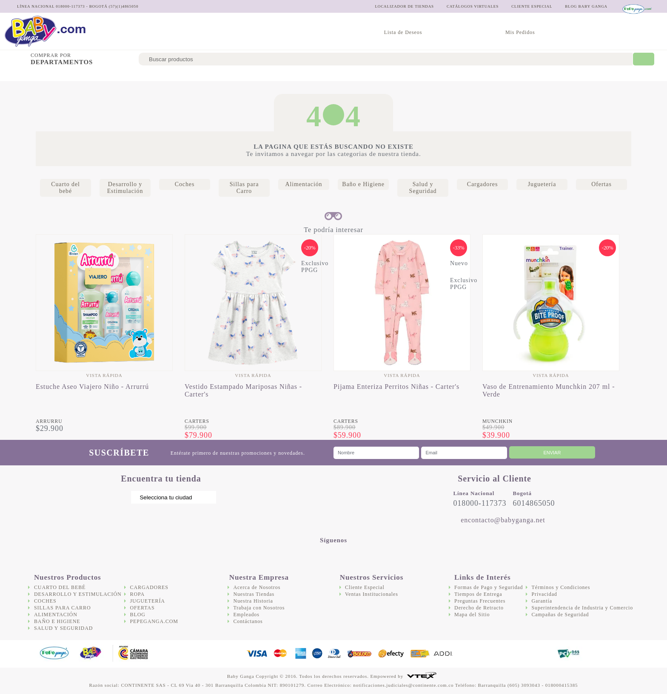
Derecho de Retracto (479, 608)
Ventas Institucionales (371, 594)
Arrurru (49, 421)
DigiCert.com (532, 654)
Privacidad (544, 594)
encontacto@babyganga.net (503, 520)
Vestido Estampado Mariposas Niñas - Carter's (243, 390)
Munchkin (497, 421)
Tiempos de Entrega (478, 594)
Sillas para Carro (206, 74)
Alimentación (261, 74)
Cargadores (424, 74)
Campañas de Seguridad (560, 615)
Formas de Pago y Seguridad (488, 587)
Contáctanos (247, 621)
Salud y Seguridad (370, 74)
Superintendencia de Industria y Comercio (582, 608)
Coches (160, 74)
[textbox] (386, 59)
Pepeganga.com (154, 621)
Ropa (137, 594)
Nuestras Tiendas (253, 594)
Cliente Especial (365, 587)
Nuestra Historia (253, 601)
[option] (104, 333)
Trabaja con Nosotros (259, 608)
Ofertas (506, 74)
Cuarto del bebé (28, 74)
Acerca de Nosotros (256, 587)
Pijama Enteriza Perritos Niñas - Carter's (396, 386)
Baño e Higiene (313, 74)
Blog (137, 615)
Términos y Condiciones (560, 587)
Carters (197, 421)
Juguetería (468, 74)
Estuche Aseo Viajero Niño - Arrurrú (92, 386)
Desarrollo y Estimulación (100, 74)
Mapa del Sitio (472, 615)
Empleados (246, 615)
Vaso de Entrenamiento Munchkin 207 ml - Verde (548, 390)
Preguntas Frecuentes (479, 601)
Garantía (541, 601)
